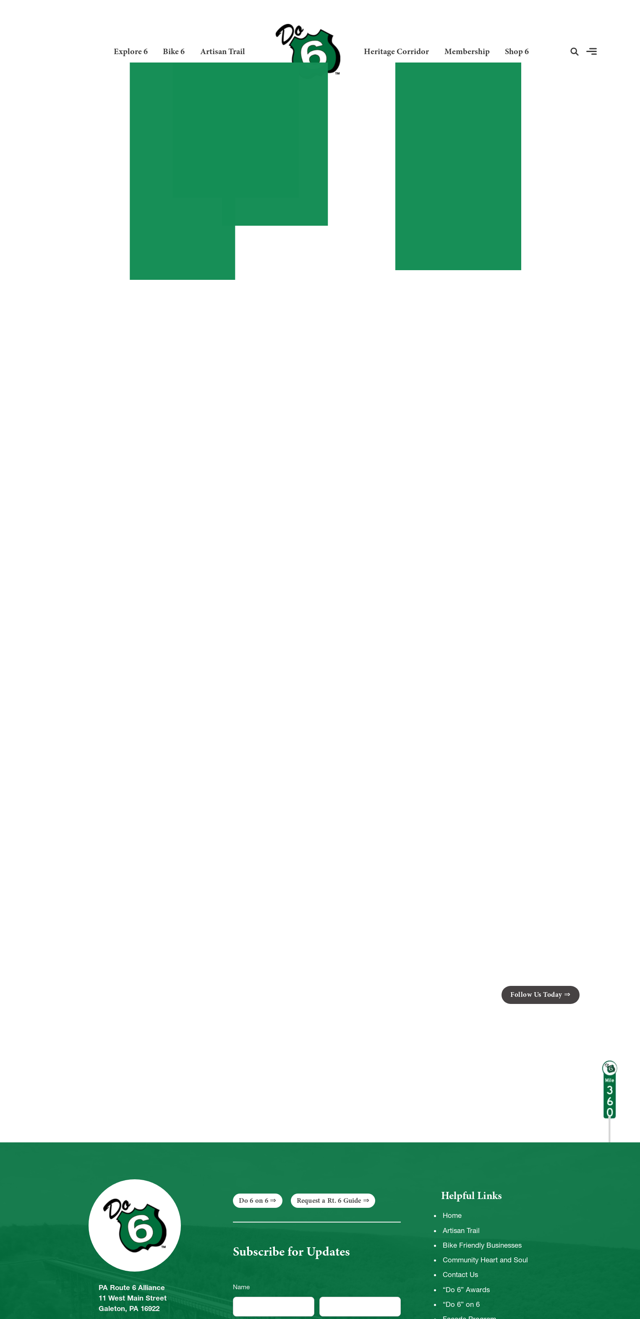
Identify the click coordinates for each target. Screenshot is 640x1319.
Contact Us (460, 1274)
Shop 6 (517, 51)
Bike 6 (174, 51)
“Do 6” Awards (466, 1289)
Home (452, 1215)
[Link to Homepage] (304, 51)
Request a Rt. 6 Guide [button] (329, 1200)
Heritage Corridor (396, 51)
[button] (574, 51)
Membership (467, 51)
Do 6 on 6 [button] (254, 1200)
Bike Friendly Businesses (482, 1245)
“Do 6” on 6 (461, 1304)
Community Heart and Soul (485, 1260)
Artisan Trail (222, 51)
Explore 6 (131, 51)
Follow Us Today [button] (536, 994)
